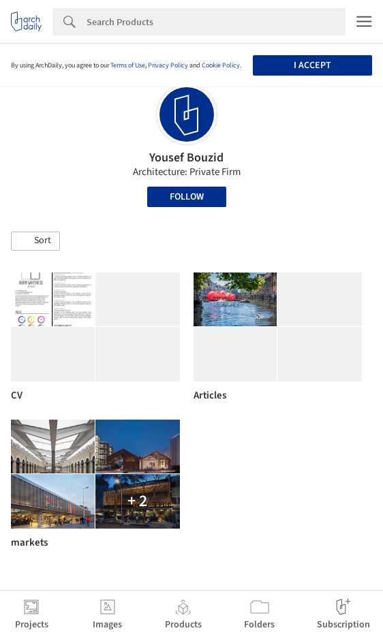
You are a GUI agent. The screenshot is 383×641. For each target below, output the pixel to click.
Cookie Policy (221, 65)
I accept (312, 65)
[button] (35, 241)
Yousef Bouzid (186, 157)
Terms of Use (127, 65)
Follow (187, 197)
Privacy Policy (168, 65)
